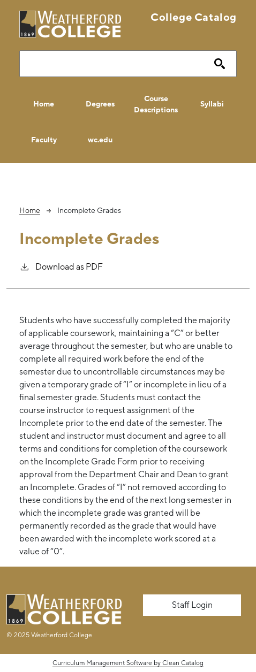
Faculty (44, 139)
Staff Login (192, 605)
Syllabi (212, 104)
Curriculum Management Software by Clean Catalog (128, 663)
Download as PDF (61, 266)
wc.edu (100, 139)
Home (43, 104)
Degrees (100, 104)
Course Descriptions (156, 104)
